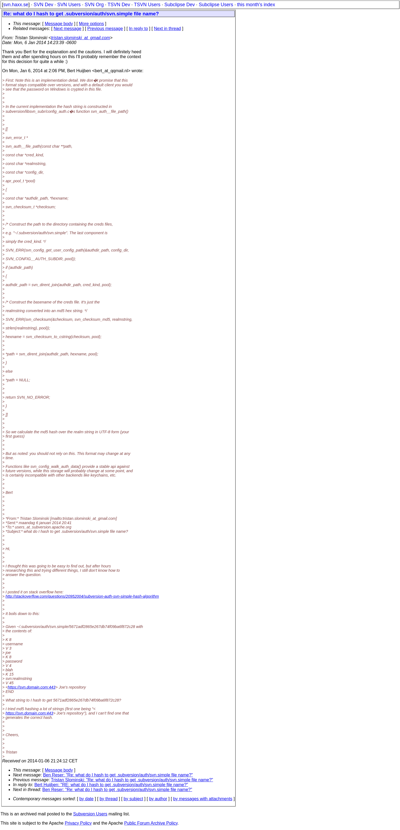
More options (91, 23)
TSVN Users (147, 4)
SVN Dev (43, 4)
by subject (133, 798)
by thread (109, 798)
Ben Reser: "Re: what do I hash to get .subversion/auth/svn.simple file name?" (118, 775)
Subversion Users (90, 814)
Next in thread (167, 28)
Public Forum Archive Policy (150, 823)
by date (86, 798)
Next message (67, 28)
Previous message (105, 28)
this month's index (256, 4)
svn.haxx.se (15, 4)
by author (158, 798)
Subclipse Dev (179, 4)
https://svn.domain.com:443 (31, 687)
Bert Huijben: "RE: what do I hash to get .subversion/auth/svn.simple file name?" (111, 784)
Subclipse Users (216, 4)
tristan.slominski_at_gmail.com (80, 37)
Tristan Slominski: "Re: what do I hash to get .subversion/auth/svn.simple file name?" (132, 780)
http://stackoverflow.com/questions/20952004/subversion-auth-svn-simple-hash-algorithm (82, 596)
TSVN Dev (119, 4)
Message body (59, 23)
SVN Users (69, 4)
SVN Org (94, 4)
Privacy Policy (78, 823)
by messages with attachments (202, 798)
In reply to (138, 28)
